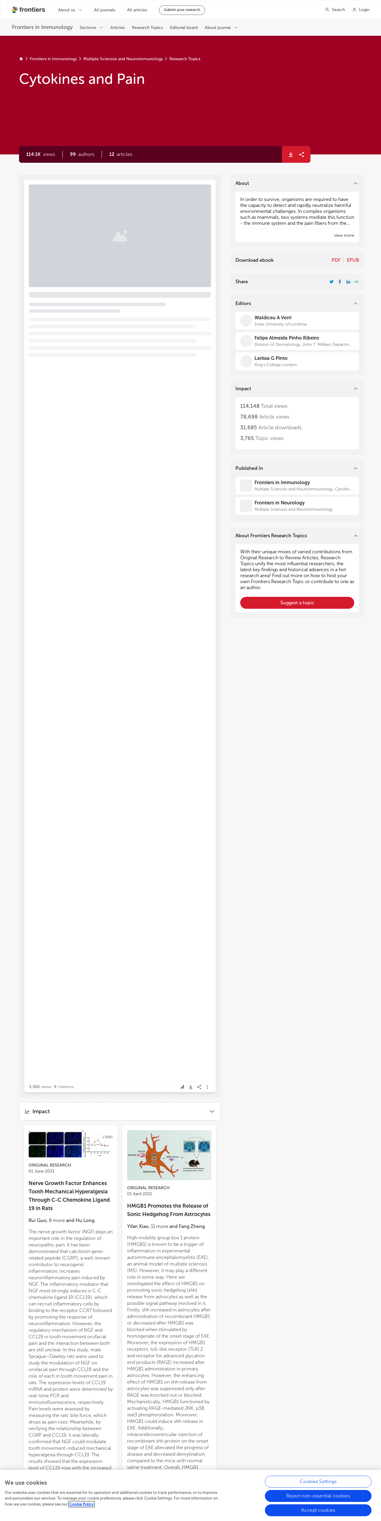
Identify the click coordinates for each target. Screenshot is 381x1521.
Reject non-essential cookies (318, 1498)
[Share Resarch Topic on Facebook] (340, 281)
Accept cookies (318, 1513)
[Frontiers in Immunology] (297, 486)
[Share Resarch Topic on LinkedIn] (348, 281)
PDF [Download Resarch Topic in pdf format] (336, 260)
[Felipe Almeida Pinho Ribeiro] (297, 341)
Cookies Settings (318, 1484)
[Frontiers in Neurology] (297, 506)
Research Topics (184, 58)
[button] (82, 154)
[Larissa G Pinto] (297, 361)
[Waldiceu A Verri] (297, 321)
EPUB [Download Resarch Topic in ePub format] (353, 260)
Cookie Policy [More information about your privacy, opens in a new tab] (81, 1507)
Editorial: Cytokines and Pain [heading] (77, 207)
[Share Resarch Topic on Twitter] (331, 281)
